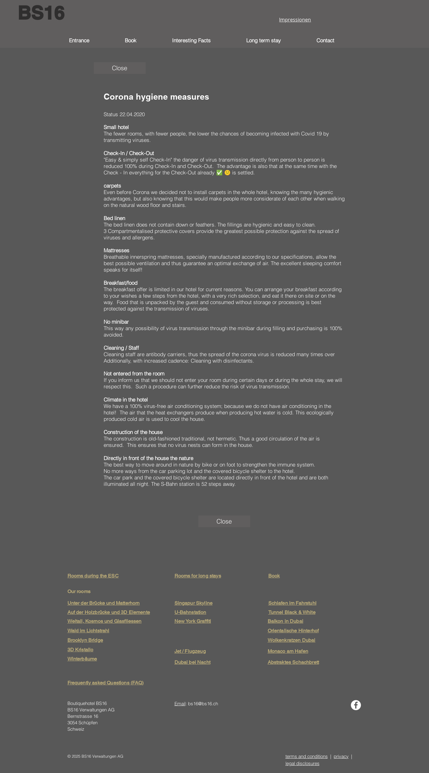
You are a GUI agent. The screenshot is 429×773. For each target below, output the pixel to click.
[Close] (120, 68)
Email (180, 703)
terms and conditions (306, 756)
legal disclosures (302, 763)
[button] (204, 40)
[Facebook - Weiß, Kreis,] (356, 705)
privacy (341, 756)
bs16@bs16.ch (203, 703)
